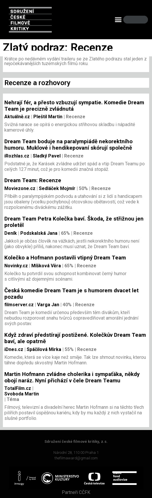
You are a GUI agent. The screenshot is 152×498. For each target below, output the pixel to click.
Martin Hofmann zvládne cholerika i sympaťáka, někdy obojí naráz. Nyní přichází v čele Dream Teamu (72, 377)
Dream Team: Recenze (32, 180)
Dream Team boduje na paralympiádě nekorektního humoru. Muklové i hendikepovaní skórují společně (68, 144)
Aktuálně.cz (17, 116)
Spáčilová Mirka (43, 349)
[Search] (138, 20)
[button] (118, 19)
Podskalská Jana (38, 233)
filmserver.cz (19, 304)
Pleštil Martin (47, 116)
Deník (10, 233)
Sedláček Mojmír (56, 188)
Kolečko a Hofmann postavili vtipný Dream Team (65, 258)
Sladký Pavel (46, 156)
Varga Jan (47, 304)
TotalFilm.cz (17, 388)
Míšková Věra (45, 265)
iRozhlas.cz (16, 156)
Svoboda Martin (21, 394)
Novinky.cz (16, 265)
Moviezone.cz (19, 188)
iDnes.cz (13, 349)
